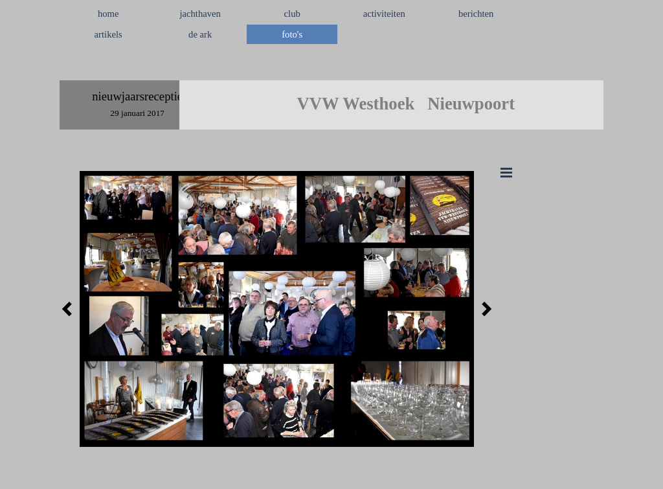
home (108, 13)
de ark (200, 34)
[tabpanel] (331, 65)
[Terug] (71, 309)
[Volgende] (483, 309)
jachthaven (199, 13)
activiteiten (384, 13)
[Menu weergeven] (506, 172)
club (292, 13)
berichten (476, 13)
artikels (108, 34)
